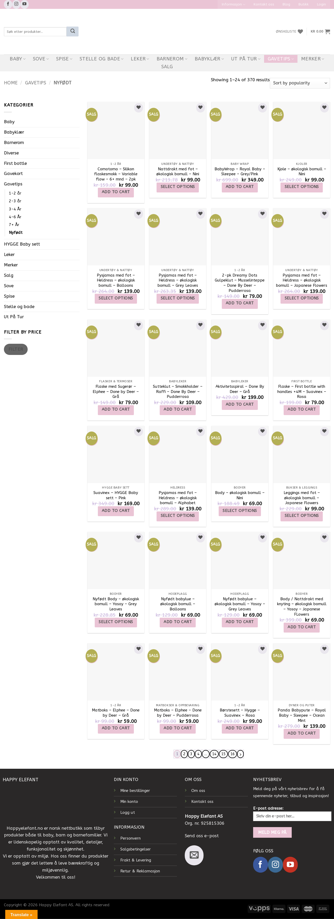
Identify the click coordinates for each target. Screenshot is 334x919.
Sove (41, 59)
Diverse (11, 153)
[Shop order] (300, 83)
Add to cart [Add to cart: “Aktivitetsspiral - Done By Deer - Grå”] (240, 404)
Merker (312, 59)
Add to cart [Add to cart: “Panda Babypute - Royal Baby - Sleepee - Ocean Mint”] (302, 733)
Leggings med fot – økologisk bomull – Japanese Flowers (302, 497)
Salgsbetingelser (135, 849)
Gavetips (281, 59)
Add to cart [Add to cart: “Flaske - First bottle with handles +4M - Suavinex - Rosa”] (302, 409)
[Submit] (73, 31)
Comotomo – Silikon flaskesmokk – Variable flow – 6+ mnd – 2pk (116, 174)
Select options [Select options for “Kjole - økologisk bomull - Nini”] (302, 186)
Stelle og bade (102, 59)
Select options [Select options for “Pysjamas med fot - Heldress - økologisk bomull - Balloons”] (116, 298)
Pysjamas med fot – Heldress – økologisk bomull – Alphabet (178, 497)
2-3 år (15, 201)
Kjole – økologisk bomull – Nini (301, 172)
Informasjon (233, 4)
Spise (64, 59)
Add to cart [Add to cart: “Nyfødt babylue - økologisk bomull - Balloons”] (178, 622)
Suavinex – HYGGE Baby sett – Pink (115, 495)
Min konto (129, 801)
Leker (140, 59)
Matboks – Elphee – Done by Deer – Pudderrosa (178, 713)
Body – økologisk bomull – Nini (240, 495)
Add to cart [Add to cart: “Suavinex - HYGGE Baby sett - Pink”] (116, 510)
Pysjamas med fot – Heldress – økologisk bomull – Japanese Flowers (301, 280)
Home (10, 83)
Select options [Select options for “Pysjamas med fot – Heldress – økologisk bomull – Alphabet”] (178, 515)
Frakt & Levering (135, 860)
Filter (15, 349)
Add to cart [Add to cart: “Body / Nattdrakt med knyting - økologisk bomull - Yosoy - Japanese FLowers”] (302, 627)
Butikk (304, 4)
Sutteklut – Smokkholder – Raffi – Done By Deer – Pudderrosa (177, 391)
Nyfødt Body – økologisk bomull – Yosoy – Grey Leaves (116, 604)
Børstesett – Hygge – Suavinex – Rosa (240, 713)
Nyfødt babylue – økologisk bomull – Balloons (177, 604)
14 (214, 754)
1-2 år (15, 193)
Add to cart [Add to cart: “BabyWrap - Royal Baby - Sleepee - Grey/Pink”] (240, 186)
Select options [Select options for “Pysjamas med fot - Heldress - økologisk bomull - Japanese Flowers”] (302, 298)
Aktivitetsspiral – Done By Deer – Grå (240, 389)
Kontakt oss (264, 4)
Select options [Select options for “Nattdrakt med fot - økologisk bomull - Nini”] (178, 186)
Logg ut (127, 812)
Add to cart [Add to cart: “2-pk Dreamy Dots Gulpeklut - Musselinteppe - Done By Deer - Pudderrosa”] (240, 303)
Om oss (198, 791)
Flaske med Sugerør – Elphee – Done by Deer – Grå (116, 391)
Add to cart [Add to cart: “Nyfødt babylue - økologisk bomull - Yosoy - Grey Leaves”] (240, 622)
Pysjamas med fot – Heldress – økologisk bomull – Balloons (116, 280)
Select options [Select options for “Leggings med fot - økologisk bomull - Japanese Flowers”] (302, 515)
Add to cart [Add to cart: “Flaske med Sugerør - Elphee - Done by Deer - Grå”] (116, 409)
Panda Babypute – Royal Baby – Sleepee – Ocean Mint (302, 715)
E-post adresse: (292, 813)
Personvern (130, 838)
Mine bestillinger (135, 791)
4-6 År (15, 217)
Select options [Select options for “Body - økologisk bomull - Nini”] (240, 510)
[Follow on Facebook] (8, 4)
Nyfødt (15, 232)
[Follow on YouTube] (24, 4)
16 (233, 754)
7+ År (14, 224)
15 (224, 754)
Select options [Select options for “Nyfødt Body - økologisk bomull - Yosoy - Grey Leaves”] (116, 622)
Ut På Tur (245, 59)
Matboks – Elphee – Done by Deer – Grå (116, 713)
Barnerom (172, 59)
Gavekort (13, 173)
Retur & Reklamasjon (140, 871)
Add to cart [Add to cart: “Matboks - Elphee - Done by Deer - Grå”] (116, 728)
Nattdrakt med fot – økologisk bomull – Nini (177, 172)
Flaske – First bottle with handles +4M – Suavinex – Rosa (301, 391)
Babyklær (209, 59)
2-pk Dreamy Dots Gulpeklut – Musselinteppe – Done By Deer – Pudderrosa (240, 283)
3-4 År (15, 209)
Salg (167, 67)
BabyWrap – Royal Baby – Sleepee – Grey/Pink (239, 172)
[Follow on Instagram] (16, 4)
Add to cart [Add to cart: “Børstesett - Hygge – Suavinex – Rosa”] (240, 728)
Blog (286, 4)
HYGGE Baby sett (22, 244)
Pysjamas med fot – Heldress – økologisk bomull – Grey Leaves (178, 280)
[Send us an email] (194, 855)
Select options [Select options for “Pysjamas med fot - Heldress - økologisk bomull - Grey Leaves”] (178, 298)
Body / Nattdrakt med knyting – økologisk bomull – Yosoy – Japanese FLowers (301, 607)
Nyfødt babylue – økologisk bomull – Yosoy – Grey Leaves (239, 604)
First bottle (15, 163)
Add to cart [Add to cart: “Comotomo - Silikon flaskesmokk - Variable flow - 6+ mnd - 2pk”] (116, 192)
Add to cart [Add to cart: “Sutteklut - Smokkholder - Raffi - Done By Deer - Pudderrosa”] (178, 409)
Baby (18, 59)
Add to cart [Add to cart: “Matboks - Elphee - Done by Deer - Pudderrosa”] (178, 728)
